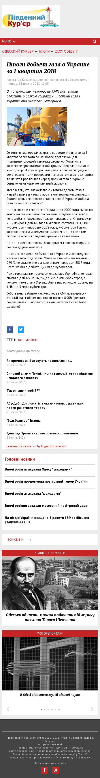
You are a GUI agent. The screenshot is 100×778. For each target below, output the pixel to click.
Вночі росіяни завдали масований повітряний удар (46, 505)
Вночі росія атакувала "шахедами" (33, 493)
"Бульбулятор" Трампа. (24, 420)
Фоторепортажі (50, 633)
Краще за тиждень (50, 553)
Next (92, 709)
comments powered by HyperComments (36, 446)
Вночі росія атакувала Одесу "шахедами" (38, 469)
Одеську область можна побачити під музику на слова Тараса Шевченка (50, 617)
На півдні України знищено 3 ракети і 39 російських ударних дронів (47, 519)
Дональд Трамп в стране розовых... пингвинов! (43, 433)
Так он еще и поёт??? (23, 390)
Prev (8, 709)
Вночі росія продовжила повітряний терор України (46, 481)
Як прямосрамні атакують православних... (39, 361)
